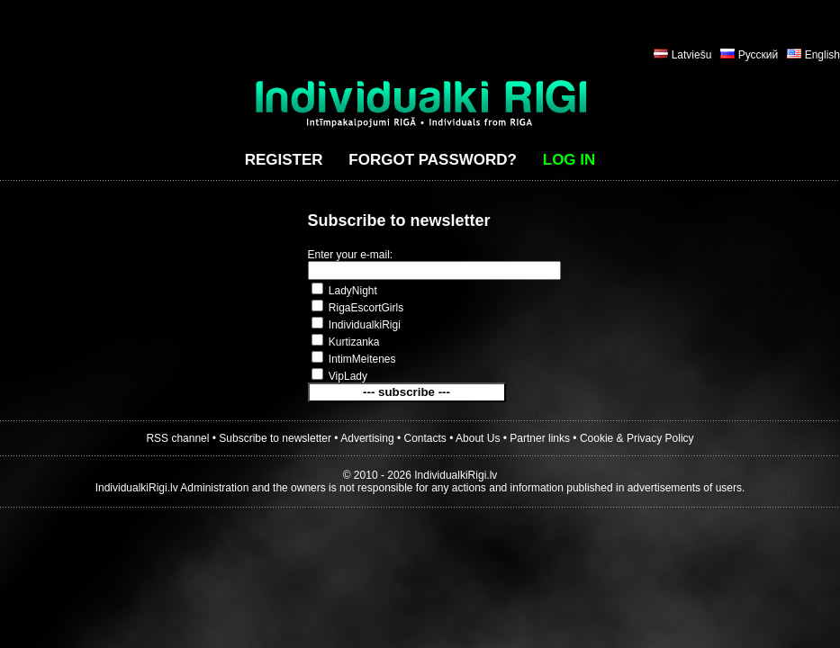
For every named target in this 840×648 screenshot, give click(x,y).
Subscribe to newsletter (275, 438)
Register (284, 159)
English (822, 55)
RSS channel (177, 438)
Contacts (425, 438)
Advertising (366, 438)
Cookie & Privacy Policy (637, 438)
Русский (758, 55)
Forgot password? (432, 159)
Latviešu (692, 55)
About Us (478, 438)
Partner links (540, 438)
